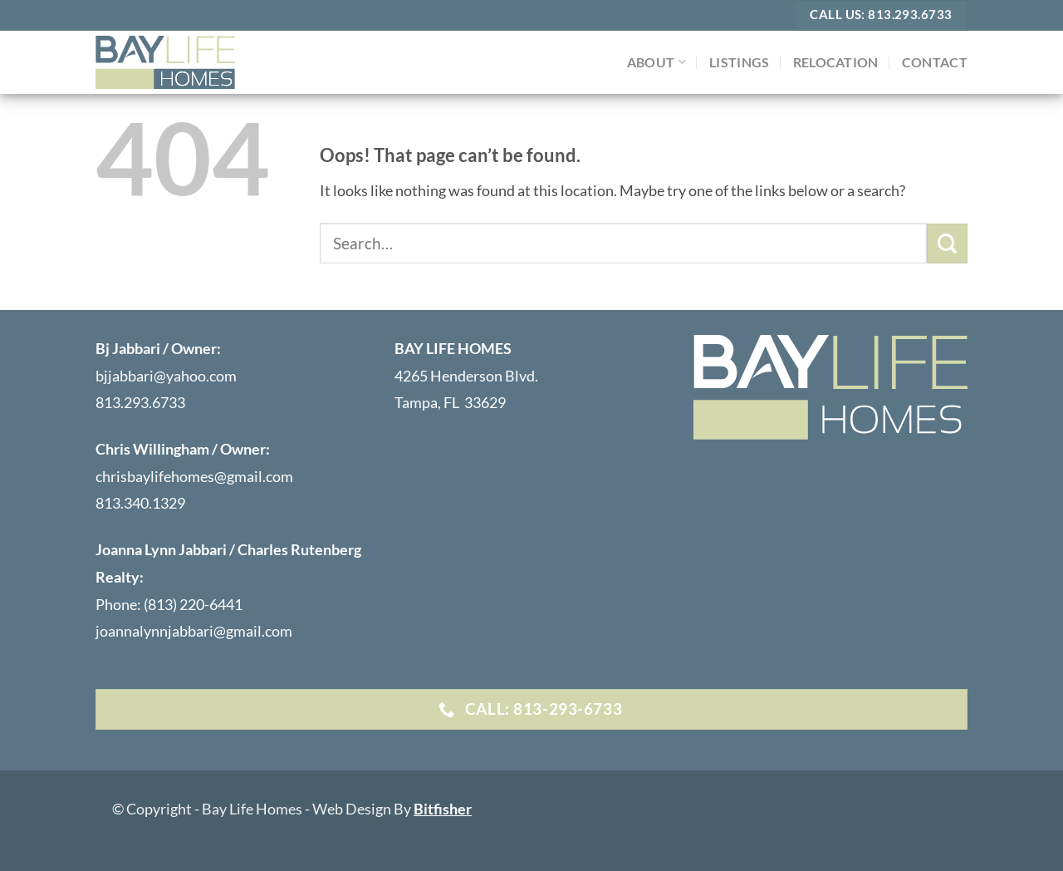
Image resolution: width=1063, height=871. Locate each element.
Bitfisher (443, 809)
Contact (934, 62)
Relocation (836, 62)
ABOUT (656, 62)
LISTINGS (739, 62)
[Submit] (947, 244)
